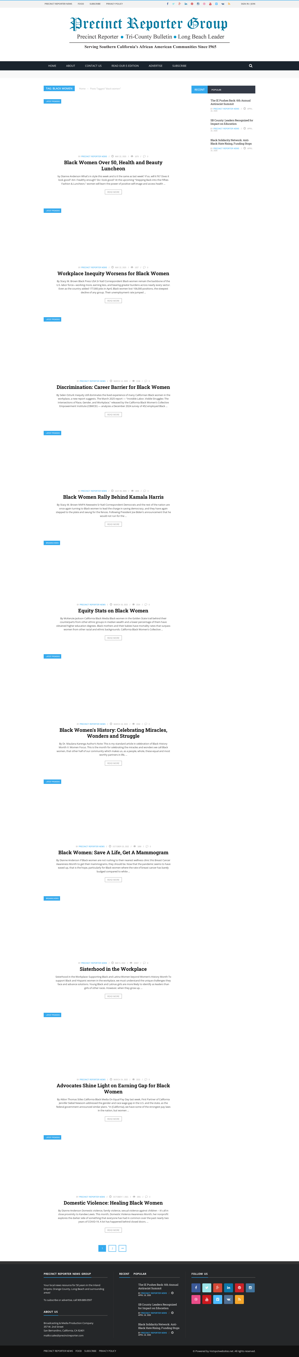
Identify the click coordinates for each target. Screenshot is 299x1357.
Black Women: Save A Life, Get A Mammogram (113, 852)
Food (81, 3)
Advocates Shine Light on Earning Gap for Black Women (113, 1088)
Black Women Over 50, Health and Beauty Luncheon (113, 165)
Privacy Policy (114, 3)
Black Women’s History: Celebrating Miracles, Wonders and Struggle (113, 733)
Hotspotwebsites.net (221, 1351)
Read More (113, 192)
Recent (200, 89)
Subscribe (95, 3)
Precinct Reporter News (58, 3)
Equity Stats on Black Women (113, 610)
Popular (216, 89)
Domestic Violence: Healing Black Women (113, 1202)
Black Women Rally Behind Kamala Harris (113, 497)
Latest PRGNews (53, 101)
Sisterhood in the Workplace (113, 969)
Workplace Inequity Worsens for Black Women (113, 273)
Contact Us (93, 66)
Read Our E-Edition (125, 66)
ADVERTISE (155, 66)
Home (52, 66)
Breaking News (52, 543)
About (70, 66)
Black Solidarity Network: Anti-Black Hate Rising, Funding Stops (231, 141)
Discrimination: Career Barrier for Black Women (113, 387)
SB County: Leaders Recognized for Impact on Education (232, 121)
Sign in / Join (248, 3)
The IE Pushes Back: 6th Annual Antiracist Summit (231, 102)
